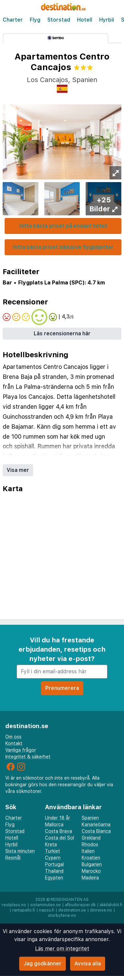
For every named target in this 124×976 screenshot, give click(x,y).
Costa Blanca (96, 831)
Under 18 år (57, 817)
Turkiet (52, 851)
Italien (88, 851)
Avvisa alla (87, 963)
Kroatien (91, 857)
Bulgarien (92, 864)
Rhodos (90, 844)
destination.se (72, 910)
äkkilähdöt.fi (111, 905)
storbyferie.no (62, 915)
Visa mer (18, 470)
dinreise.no (101, 910)
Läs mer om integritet (62, 948)
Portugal (54, 864)
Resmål (13, 857)
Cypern (53, 857)
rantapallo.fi (23, 910)
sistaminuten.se (45, 905)
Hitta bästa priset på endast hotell (63, 226)
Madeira (90, 877)
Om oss (13, 736)
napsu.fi (46, 910)
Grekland (91, 837)
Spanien (90, 817)
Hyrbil (106, 20)
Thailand (54, 871)
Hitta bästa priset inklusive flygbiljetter (63, 247)
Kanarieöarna (96, 824)
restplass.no (14, 905)
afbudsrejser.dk (80, 905)
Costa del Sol (59, 837)
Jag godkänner (42, 963)
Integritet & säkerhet (28, 756)
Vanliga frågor (20, 750)
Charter (13, 20)
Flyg (35, 20)
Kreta (51, 844)
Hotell (84, 20)
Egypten (54, 877)
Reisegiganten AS (70, 899)
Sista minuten (20, 851)
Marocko (91, 871)
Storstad (58, 20)
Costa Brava (58, 831)
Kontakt (13, 743)
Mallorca (54, 824)
